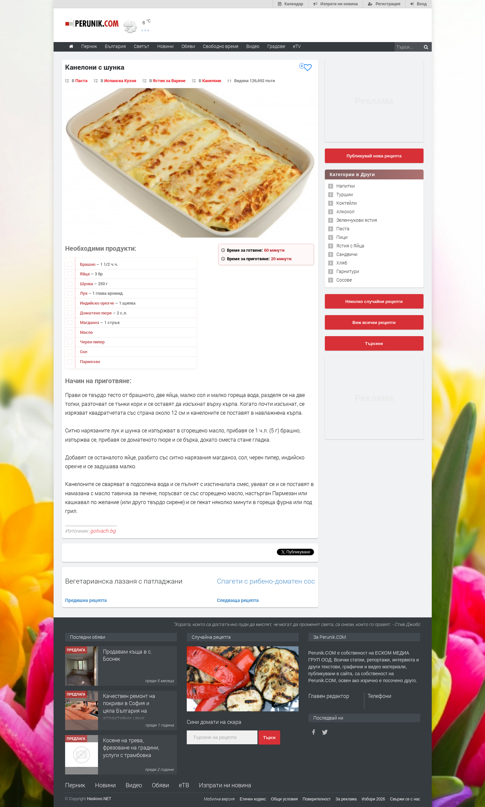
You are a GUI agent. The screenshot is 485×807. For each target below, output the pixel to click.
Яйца (85, 274)
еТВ (184, 785)
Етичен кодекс (253, 799)
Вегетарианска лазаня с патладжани (123, 581)
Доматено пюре (96, 313)
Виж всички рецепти (374, 322)
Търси (269, 737)
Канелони (211, 80)
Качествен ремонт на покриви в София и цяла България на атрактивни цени (129, 706)
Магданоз (90, 322)
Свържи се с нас (405, 799)
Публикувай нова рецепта (374, 155)
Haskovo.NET (99, 798)
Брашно (88, 264)
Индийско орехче (97, 303)
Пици (342, 237)
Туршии (344, 194)
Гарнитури (347, 271)
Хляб (341, 263)
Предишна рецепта (86, 600)
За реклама (346, 799)
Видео (134, 785)
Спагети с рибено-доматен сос (266, 581)
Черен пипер (92, 342)
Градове (276, 46)
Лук (84, 293)
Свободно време (220, 46)
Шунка (87, 284)
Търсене (374, 343)
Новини (165, 46)
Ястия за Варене (169, 80)
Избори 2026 (373, 799)
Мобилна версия (219, 798)
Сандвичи (346, 254)
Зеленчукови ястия (356, 220)
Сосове (344, 280)
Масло (86, 332)
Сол (83, 352)
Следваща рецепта (238, 600)
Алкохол (345, 211)
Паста (81, 80)
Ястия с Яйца (350, 245)
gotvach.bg (103, 530)
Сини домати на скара (214, 721)
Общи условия (284, 799)
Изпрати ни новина (225, 785)
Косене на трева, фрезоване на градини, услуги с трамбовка (131, 747)
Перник (75, 785)
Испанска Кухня (120, 80)
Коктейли (346, 203)
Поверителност (316, 799)
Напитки (345, 186)
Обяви (160, 785)
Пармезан (90, 361)
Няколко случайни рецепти (373, 301)
